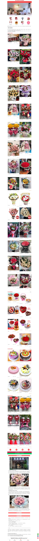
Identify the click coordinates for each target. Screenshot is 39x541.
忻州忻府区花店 (25, 529)
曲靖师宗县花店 (24, 530)
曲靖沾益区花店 (9, 529)
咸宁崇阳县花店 (21, 529)
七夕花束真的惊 (23, 26)
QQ (38, 536)
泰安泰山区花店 (28, 530)
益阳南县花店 (13, 530)
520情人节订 (16, 26)
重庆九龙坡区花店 (17, 529)
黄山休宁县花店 (21, 530)
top (38, 538)
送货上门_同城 (19, 26)
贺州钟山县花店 (17, 530)
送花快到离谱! (27, 26)
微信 (38, 534)
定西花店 (11, 530)
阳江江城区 (30, 26)
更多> (30, 33)
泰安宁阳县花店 (13, 529)
